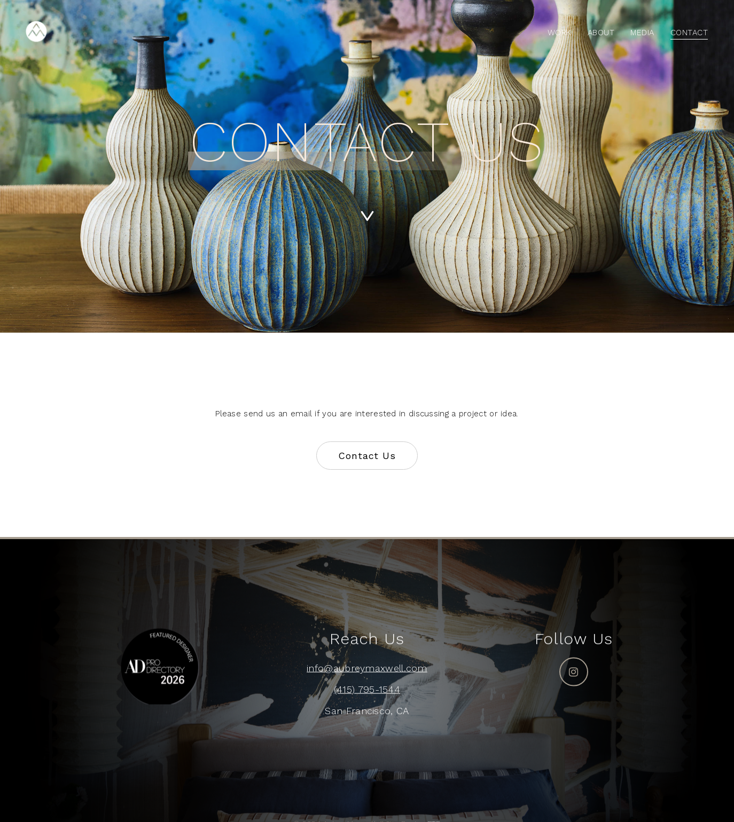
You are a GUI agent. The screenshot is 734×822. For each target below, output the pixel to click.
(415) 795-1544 (367, 689)
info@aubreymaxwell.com (367, 668)
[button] (367, 456)
